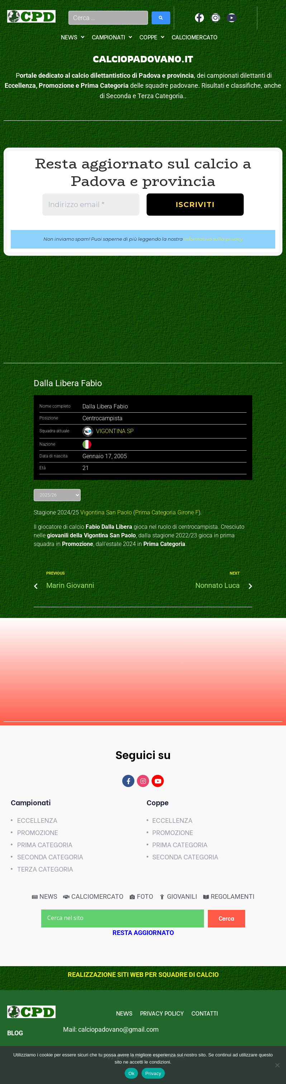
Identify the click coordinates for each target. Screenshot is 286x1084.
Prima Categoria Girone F (167, 512)
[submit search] (161, 17)
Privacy (153, 1073)
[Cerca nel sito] (122, 918)
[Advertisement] (143, 313)
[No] (277, 1065)
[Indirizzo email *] (90, 204)
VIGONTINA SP (115, 431)
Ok (131, 1073)
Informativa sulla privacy (213, 239)
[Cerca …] (108, 18)
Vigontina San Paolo (106, 512)
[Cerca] (227, 918)
